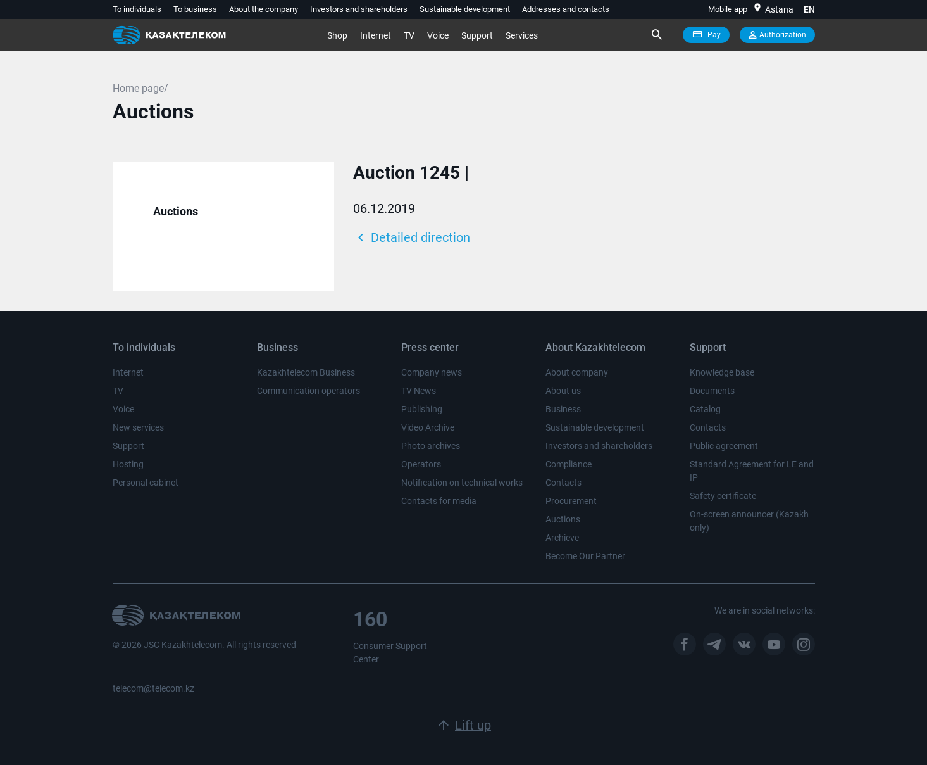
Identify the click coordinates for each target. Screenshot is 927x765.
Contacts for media (438, 501)
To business (195, 9)
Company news (431, 372)
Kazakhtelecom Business (306, 372)
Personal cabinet (145, 482)
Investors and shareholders (359, 9)
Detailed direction (411, 237)
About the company (263, 9)
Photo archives (430, 446)
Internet (375, 35)
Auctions (175, 211)
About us (563, 391)
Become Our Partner (585, 556)
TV (409, 35)
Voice (438, 35)
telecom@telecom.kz (153, 688)
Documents (712, 391)
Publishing (421, 409)
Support (477, 35)
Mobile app (727, 9)
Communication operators (308, 391)
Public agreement (724, 446)
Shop (337, 35)
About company (576, 372)
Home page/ (140, 88)
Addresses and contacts (565, 9)
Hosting (128, 464)
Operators (421, 464)
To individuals (137, 9)
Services (522, 35)
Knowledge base (722, 372)
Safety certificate (723, 496)
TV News (418, 391)
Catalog (705, 409)
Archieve (562, 538)
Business (563, 409)
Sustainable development (465, 9)
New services (138, 427)
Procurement (571, 501)
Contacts (563, 482)
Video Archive (427, 427)
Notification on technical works (462, 482)
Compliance (568, 464)
